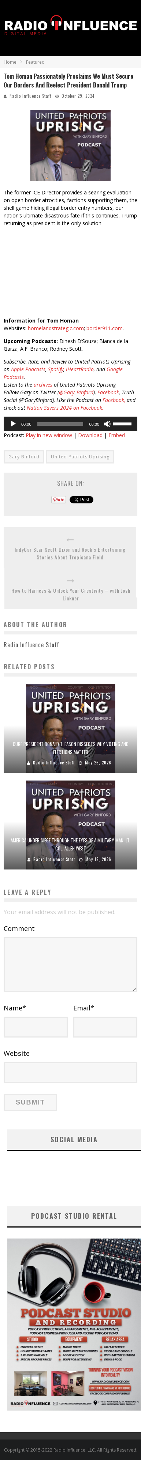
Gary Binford (24, 457)
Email (83, 1007)
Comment (19, 928)
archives (43, 384)
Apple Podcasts (28, 369)
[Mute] (107, 424)
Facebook (108, 392)
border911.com (104, 328)
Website (17, 1053)
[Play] (13, 424)
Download (90, 435)
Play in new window (49, 435)
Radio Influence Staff (30, 96)
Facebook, (114, 399)
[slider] (60, 424)
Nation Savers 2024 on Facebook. (65, 407)
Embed (116, 435)
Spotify (55, 369)
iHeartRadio (80, 369)
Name (15, 1007)
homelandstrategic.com (56, 328)
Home (10, 62)
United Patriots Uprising (80, 457)
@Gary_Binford (76, 392)
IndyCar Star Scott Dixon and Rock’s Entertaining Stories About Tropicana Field (70, 553)
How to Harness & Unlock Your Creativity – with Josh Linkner (70, 594)
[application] (70, 424)
